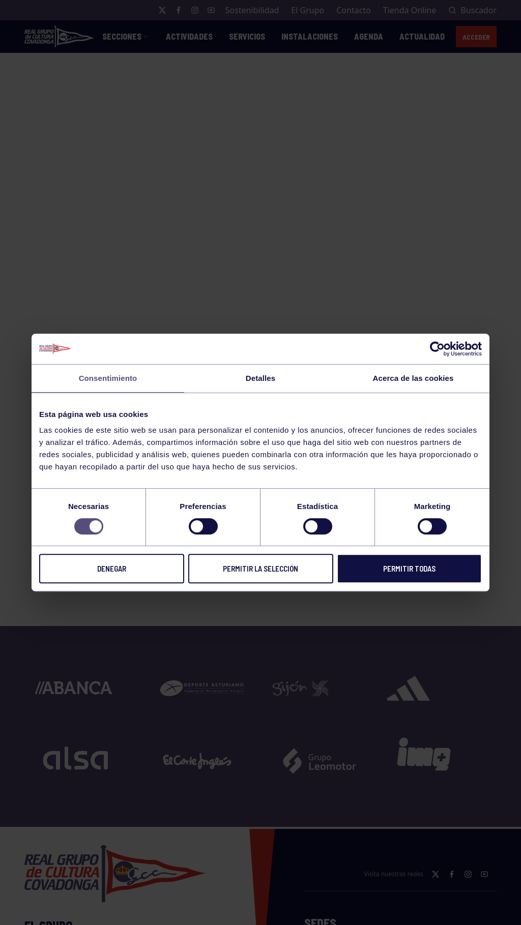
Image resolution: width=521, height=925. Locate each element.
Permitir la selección (260, 568)
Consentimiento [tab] (108, 378)
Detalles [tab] (260, 378)
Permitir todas (409, 568)
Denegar (111, 568)
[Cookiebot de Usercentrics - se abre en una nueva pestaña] (437, 348)
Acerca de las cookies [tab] (413, 378)
